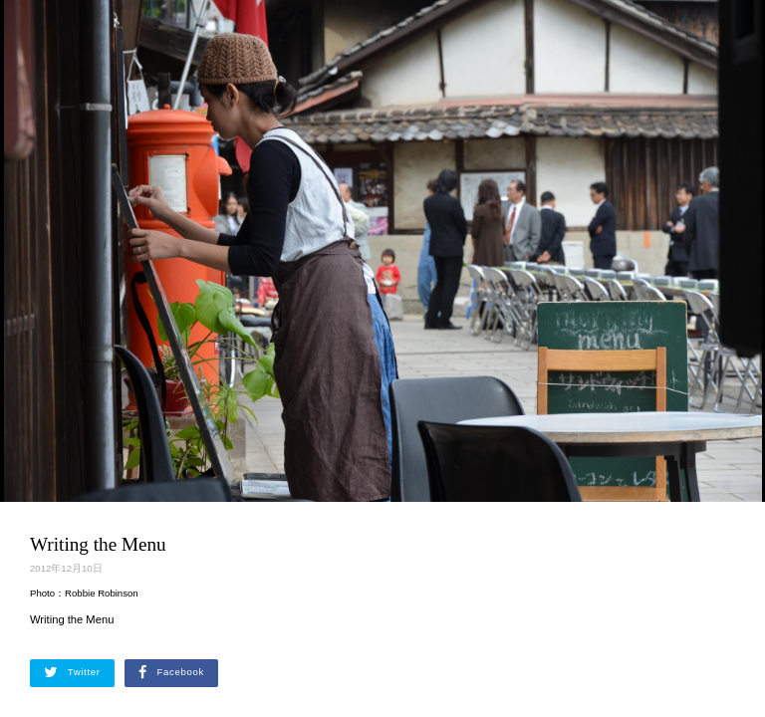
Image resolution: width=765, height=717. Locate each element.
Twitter (72, 672)
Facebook (171, 672)
